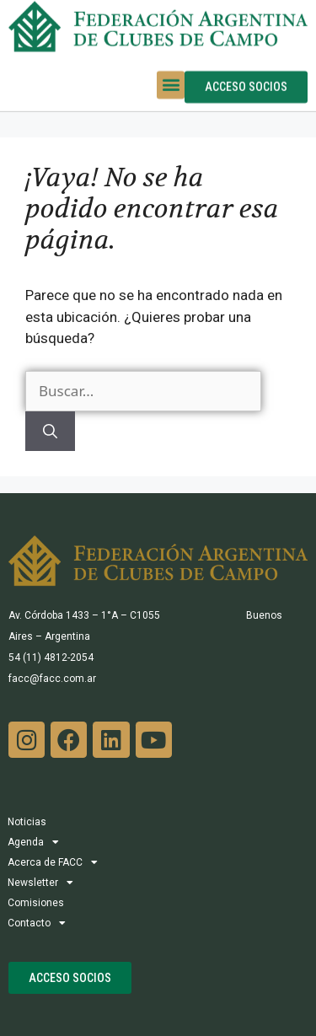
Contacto (37, 923)
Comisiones (36, 903)
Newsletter (40, 882)
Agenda (33, 842)
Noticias (27, 822)
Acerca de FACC (53, 862)
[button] (171, 75)
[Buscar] (50, 431)
